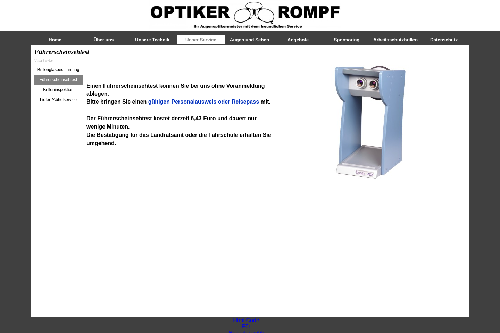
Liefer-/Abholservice (58, 99)
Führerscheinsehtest (58, 79)
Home (55, 39)
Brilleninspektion (58, 89)
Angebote (298, 39)
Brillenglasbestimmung (59, 69)
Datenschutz (444, 39)
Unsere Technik (152, 39)
